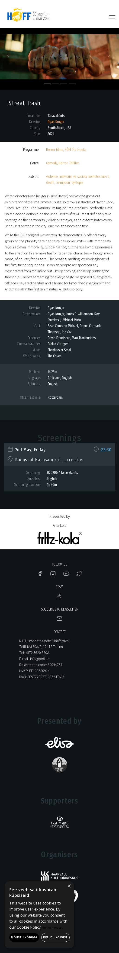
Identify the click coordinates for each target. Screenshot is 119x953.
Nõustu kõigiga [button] (24, 937)
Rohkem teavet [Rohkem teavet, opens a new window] (52, 928)
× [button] (69, 886)
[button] (9, 56)
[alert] (39, 914)
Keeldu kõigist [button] (55, 937)
